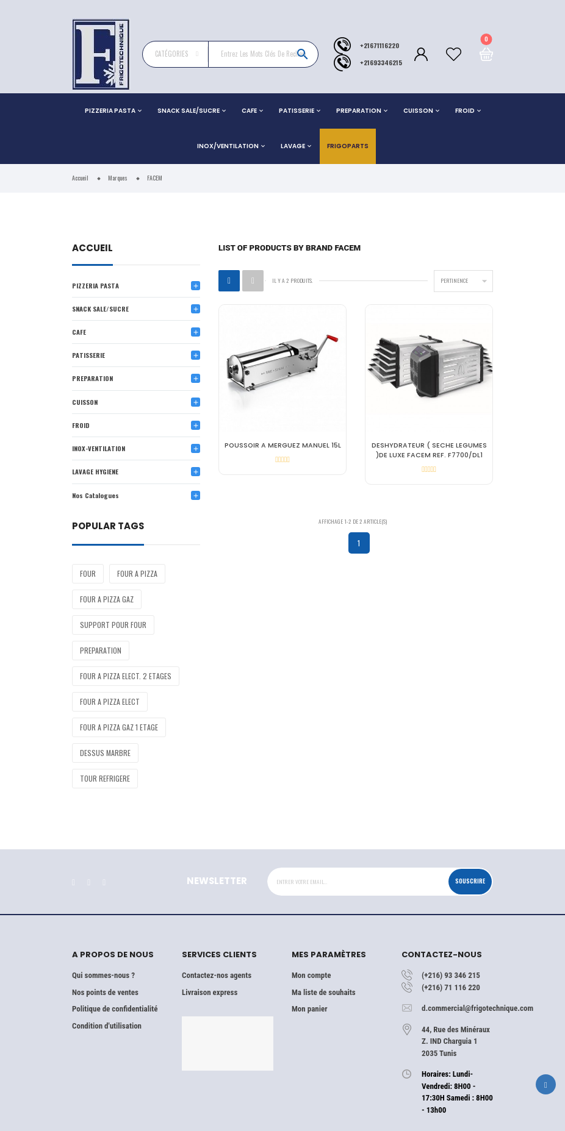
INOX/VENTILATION (228, 146)
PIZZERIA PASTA (110, 111)
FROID (465, 111)
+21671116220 (379, 45)
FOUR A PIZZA (137, 573)
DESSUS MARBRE (105, 752)
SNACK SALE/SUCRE (188, 111)
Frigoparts (348, 146)
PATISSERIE (296, 111)
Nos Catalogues (95, 495)
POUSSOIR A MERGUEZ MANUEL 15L (283, 445)
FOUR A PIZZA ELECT (110, 701)
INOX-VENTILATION (98, 448)
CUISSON (418, 111)
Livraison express (209, 992)
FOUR (88, 573)
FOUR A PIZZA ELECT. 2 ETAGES (125, 676)
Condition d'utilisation (107, 1025)
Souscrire (470, 881)
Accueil (92, 249)
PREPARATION (358, 111)
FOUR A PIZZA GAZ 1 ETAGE (119, 727)
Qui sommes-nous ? (103, 975)
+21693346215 (381, 62)
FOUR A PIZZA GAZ (107, 599)
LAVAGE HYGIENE (95, 471)
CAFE (249, 111)
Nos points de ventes (105, 992)
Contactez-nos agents (216, 975)
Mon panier (309, 1008)
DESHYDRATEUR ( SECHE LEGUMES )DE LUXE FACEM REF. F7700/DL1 (429, 450)
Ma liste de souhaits (324, 992)
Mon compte (311, 975)
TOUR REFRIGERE (105, 778)
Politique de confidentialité (114, 1008)
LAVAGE (293, 146)
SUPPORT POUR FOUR (113, 624)
